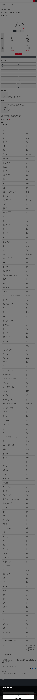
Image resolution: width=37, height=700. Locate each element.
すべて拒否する (18, 695)
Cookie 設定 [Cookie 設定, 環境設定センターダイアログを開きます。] (18, 693)
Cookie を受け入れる (18, 698)
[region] (18, 693)
